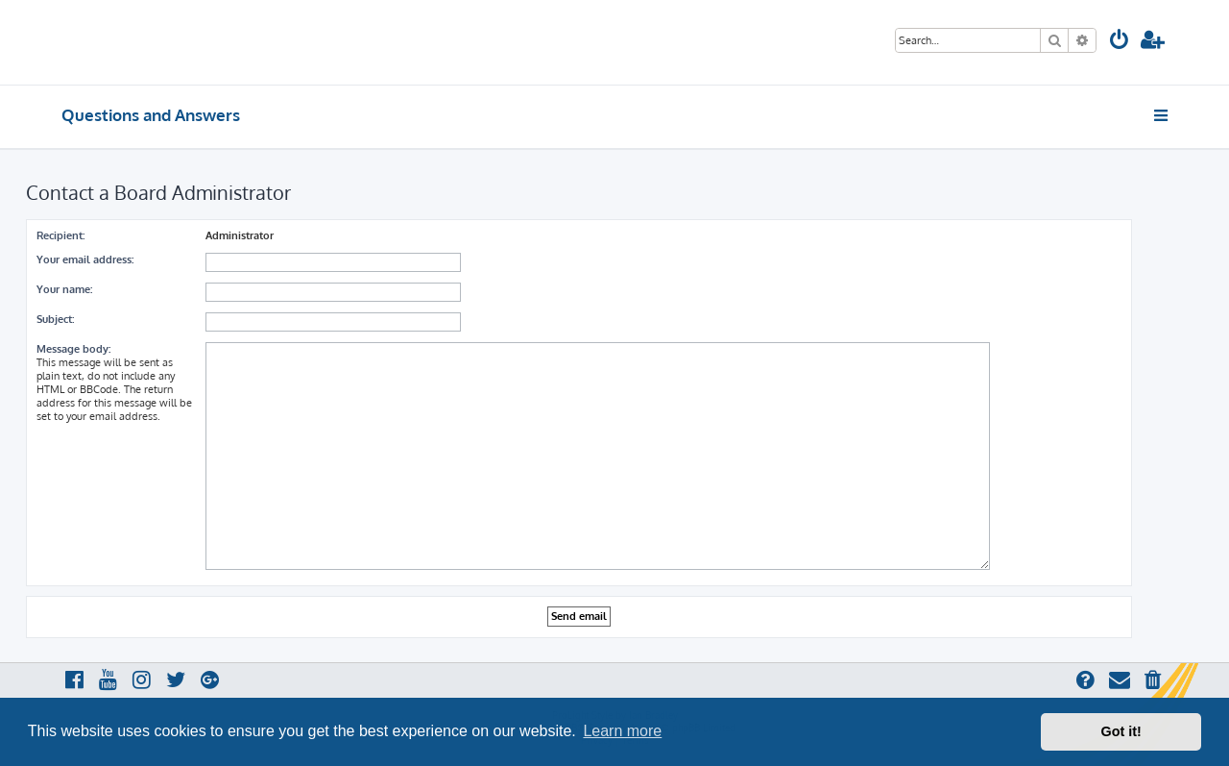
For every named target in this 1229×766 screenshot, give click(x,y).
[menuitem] (1119, 42)
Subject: (55, 319)
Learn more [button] (622, 731)
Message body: (73, 349)
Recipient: (60, 235)
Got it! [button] (1121, 731)
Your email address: (84, 259)
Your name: (64, 289)
